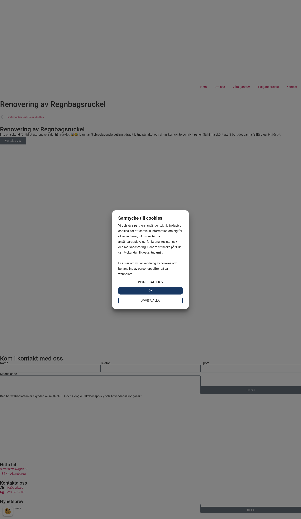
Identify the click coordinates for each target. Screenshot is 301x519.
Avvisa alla (150, 300)
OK (150, 291)
